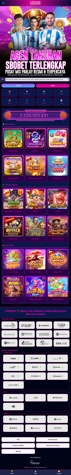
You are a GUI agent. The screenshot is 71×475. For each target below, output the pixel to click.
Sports (10, 101)
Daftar (18, 85)
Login (53, 85)
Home (9, 92)
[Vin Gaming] (35, 462)
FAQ (18, 439)
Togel (61, 101)
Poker (44, 101)
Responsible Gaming (52, 445)
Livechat (59, 472)
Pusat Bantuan (52, 439)
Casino (61, 92)
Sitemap (18, 451)
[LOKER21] (35, 3)
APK (35, 472)
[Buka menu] (3, 3)
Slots (44, 92)
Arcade (27, 101)
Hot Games (27, 92)
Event (12, 472)
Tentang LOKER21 (18, 445)
